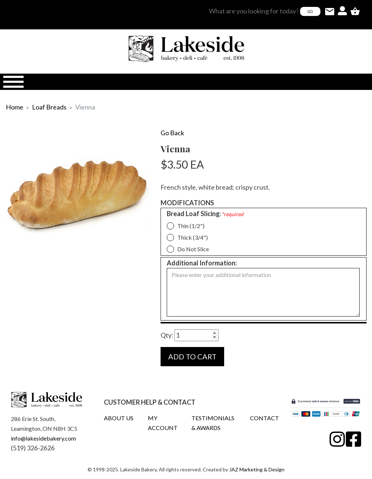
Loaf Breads (49, 107)
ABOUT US (118, 417)
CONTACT (264, 417)
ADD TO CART (192, 356)
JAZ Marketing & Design (256, 469)
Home (14, 107)
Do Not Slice (190, 249)
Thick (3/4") (190, 237)
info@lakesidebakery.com (43, 438)
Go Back (172, 133)
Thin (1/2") (188, 226)
